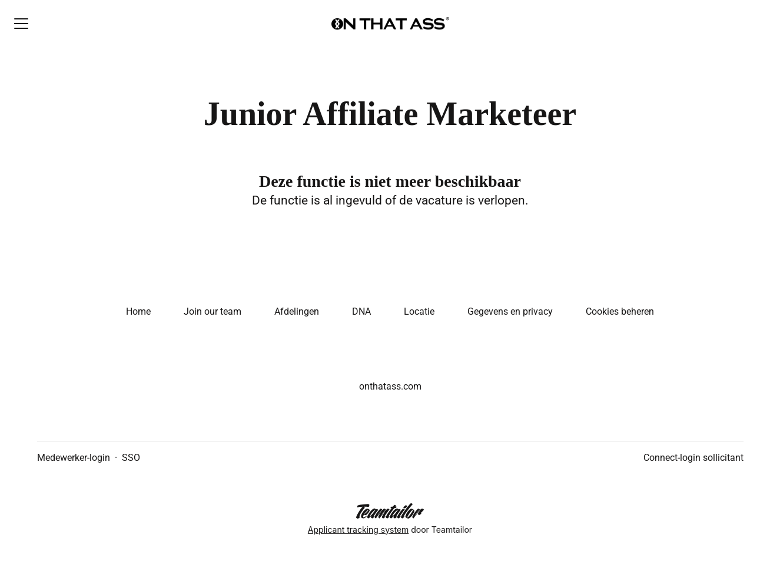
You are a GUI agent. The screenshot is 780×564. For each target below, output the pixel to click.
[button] (756, 23)
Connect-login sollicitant (693, 457)
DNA (361, 311)
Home (138, 311)
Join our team (212, 311)
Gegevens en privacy (510, 311)
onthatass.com (390, 386)
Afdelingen (296, 311)
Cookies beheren (620, 311)
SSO (131, 457)
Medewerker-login (73, 457)
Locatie (419, 311)
